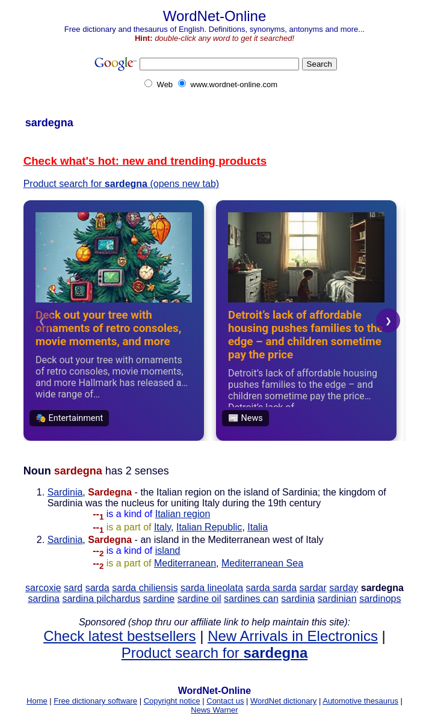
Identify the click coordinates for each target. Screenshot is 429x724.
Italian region (183, 514)
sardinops (380, 599)
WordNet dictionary (283, 700)
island (168, 550)
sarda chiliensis (144, 588)
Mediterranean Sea (262, 563)
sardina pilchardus (101, 599)
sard (73, 588)
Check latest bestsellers (119, 636)
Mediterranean (185, 563)
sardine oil (199, 599)
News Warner (214, 709)
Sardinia (65, 492)
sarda (97, 588)
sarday (343, 588)
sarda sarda (271, 588)
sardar (312, 588)
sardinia (298, 599)
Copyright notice (172, 700)
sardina (44, 599)
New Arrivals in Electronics (293, 636)
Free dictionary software (95, 700)
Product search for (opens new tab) (121, 184)
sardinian (337, 599)
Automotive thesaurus (360, 700)
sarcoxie (43, 588)
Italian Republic (209, 527)
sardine (158, 599)
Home (37, 700)
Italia (257, 527)
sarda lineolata (212, 588)
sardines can (251, 599)
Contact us (225, 700)
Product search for (214, 653)
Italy (162, 527)
